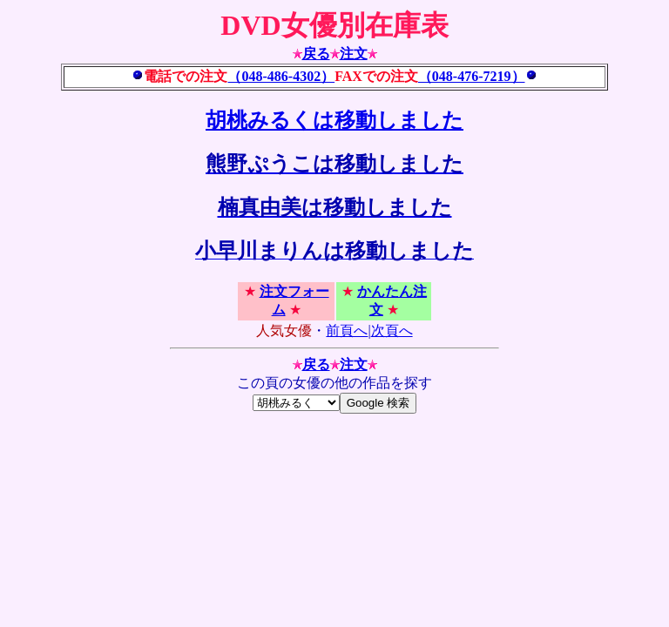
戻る (316, 53)
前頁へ (347, 330)
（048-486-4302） (280, 76)
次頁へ (392, 330)
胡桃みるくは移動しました (334, 120)
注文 (354, 53)
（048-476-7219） (471, 76)
